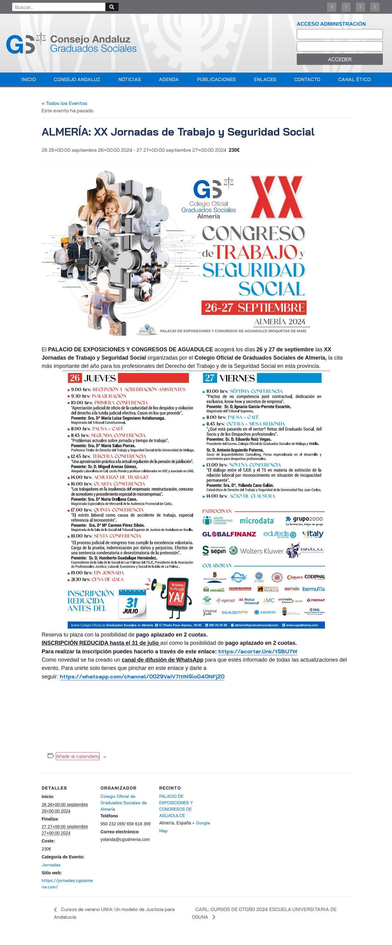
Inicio (28, 79)
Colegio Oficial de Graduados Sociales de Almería (123, 803)
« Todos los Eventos (64, 103)
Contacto (307, 79)
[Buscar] (112, 7)
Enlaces (265, 79)
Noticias (129, 79)
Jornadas (51, 865)
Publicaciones (216, 79)
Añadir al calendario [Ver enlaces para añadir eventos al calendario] (77, 756)
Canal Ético (354, 79)
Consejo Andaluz (77, 79)
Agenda (169, 79)
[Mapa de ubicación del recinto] (250, 815)
